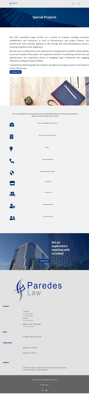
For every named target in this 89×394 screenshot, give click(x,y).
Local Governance (48, 217)
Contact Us (16, 72)
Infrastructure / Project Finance (47, 135)
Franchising (48, 182)
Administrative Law (48, 204)
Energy (47, 147)
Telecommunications (47, 159)
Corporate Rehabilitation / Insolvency (47, 123)
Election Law (48, 192)
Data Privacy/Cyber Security (47, 171)
